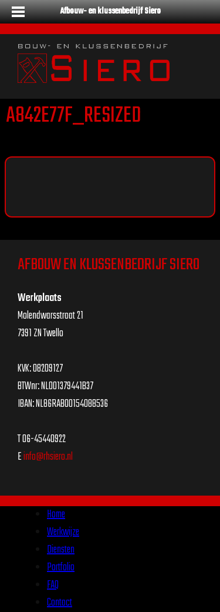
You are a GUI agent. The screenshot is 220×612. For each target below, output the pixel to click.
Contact (59, 602)
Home (56, 514)
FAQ (53, 585)
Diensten (61, 550)
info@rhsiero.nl (48, 457)
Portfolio (61, 567)
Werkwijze (63, 532)
